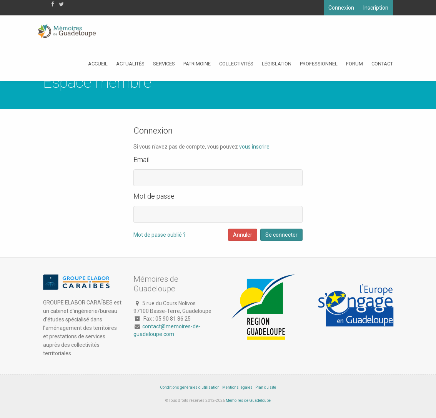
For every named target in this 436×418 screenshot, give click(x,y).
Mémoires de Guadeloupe (248, 400)
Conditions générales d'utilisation (190, 387)
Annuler (242, 235)
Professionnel (319, 64)
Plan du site (265, 387)
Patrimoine (197, 64)
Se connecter (281, 235)
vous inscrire (254, 147)
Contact (382, 64)
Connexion (341, 8)
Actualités (130, 64)
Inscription (375, 8)
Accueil (98, 64)
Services (164, 64)
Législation (276, 64)
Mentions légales (237, 387)
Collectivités (236, 64)
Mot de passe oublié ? (159, 235)
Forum (354, 64)
